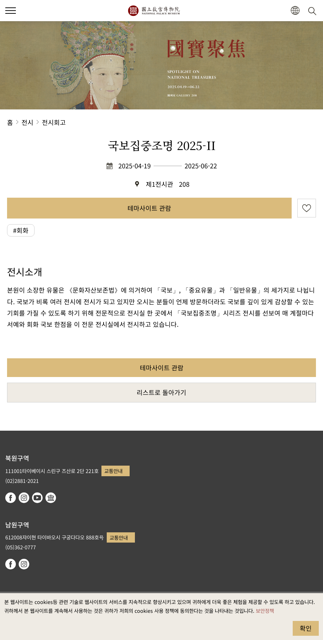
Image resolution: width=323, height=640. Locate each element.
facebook (10, 497)
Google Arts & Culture (50, 497)
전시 (27, 122)
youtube (37, 497)
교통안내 (113, 470)
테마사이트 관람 (149, 208)
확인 (306, 628)
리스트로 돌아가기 (161, 392)
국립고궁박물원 (154, 10)
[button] (295, 11)
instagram (24, 497)
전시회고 (54, 122)
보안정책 (265, 610)
